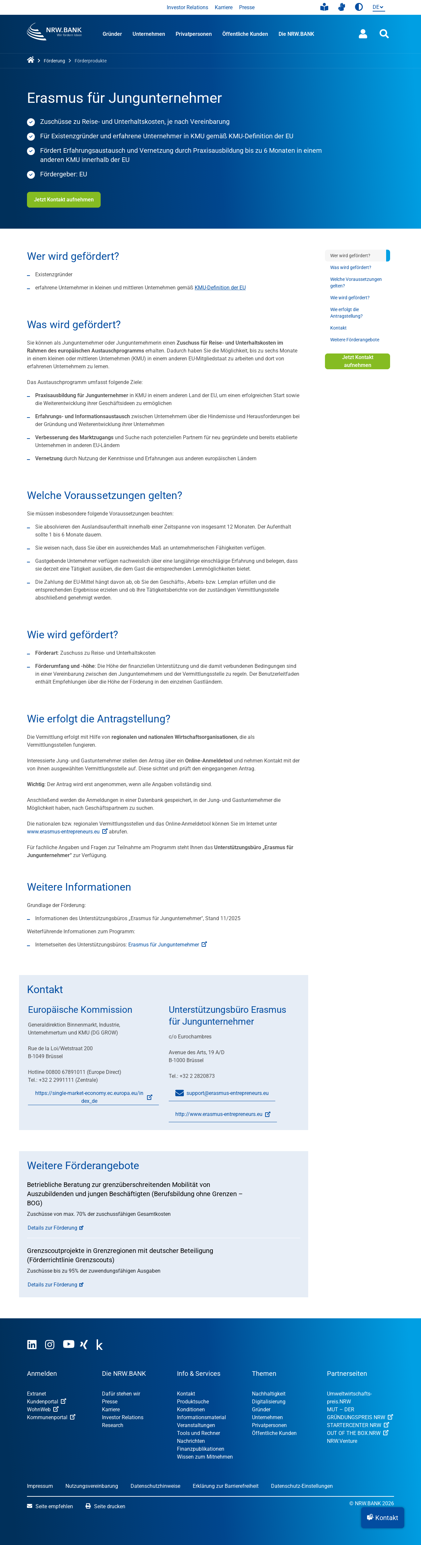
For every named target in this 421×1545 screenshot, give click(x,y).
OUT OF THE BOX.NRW (357, 1433)
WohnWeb (43, 1409)
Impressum (40, 1486)
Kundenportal (46, 1401)
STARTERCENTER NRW (358, 1425)
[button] (382, 1517)
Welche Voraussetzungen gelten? (356, 282)
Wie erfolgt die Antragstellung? (346, 313)
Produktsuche (193, 1401)
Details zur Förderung (52, 1228)
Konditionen (191, 1409)
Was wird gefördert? (350, 267)
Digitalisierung (268, 1401)
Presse (247, 7)
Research (112, 1425)
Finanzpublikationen (200, 1449)
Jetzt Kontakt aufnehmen (64, 199)
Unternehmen (149, 34)
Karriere (224, 7)
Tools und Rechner (198, 1433)
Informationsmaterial (201, 1417)
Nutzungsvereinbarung (91, 1486)
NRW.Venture (342, 1441)
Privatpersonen (194, 34)
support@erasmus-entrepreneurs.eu (222, 1093)
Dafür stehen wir (121, 1394)
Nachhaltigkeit (268, 1394)
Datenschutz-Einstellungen (302, 1486)
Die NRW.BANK (296, 34)
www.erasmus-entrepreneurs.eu (67, 832)
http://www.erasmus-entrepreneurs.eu (219, 1117)
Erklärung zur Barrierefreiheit (226, 1486)
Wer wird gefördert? (350, 255)
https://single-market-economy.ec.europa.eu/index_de (90, 1097)
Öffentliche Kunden (245, 34)
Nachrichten (191, 1441)
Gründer (112, 34)
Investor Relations (187, 7)
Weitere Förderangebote (354, 339)
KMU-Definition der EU (220, 287)
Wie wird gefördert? (350, 297)
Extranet (36, 1394)
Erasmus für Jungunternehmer (167, 945)
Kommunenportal (51, 1417)
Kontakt (338, 327)
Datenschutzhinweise (155, 1486)
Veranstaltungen (196, 1425)
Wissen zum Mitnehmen (205, 1457)
